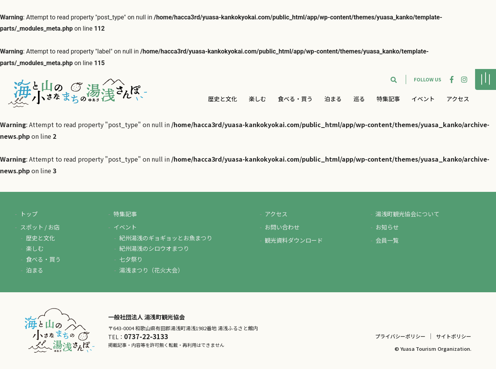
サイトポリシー (453, 336)
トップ (29, 214)
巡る (359, 99)
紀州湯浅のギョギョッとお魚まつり (165, 238)
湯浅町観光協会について (407, 214)
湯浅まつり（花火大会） (151, 270)
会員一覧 (387, 240)
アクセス (457, 99)
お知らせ (387, 227)
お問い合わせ (282, 227)
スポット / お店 (40, 227)
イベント (423, 99)
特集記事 (388, 99)
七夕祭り (131, 259)
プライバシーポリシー (400, 336)
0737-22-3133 (146, 336)
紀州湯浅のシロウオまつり (154, 248)
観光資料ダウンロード (294, 240)
